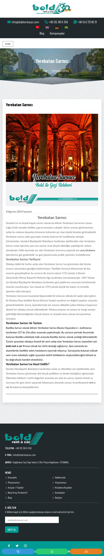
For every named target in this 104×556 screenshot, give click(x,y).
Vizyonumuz (59, 482)
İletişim (57, 497)
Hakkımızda (59, 477)
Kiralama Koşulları (62, 487)
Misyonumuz (12, 482)
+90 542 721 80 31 (85, 22)
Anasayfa (11, 477)
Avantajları (58, 492)
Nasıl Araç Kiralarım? (16, 492)
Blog (41, 33)
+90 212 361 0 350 (56, 22)
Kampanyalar (57, 33)
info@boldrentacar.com (23, 22)
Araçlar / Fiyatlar (14, 487)
